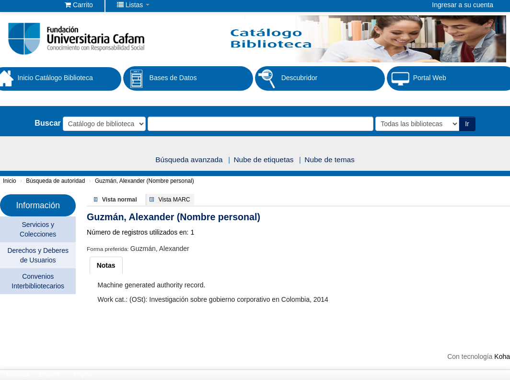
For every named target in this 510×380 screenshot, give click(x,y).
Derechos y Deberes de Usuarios (38, 255)
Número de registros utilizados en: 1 (140, 232)
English (83, 374)
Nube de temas (329, 159)
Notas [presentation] (106, 265)
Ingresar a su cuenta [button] (462, 5)
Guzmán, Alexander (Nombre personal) (144, 181)
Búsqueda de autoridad (55, 181)
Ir (467, 124)
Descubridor (286, 78)
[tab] (106, 265)
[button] (79, 5)
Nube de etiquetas (264, 159)
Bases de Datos (160, 78)
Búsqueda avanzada (188, 159)
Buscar (48, 123)
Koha (502, 356)
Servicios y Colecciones (38, 229)
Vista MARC (174, 199)
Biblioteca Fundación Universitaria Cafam (34, 5)
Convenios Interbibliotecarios (38, 281)
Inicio (9, 181)
